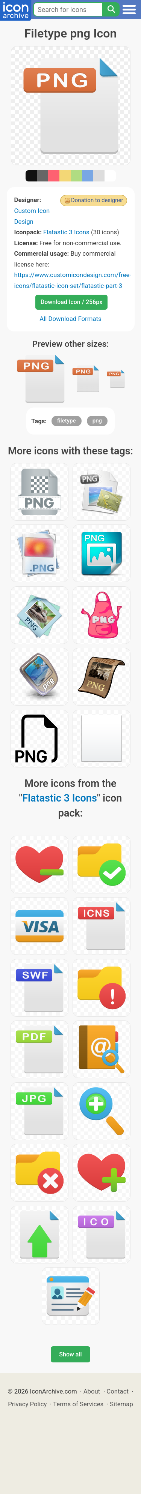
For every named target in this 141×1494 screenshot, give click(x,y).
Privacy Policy (27, 1404)
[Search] (111, 9)
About (91, 1391)
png (97, 420)
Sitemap (121, 1404)
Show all (70, 1354)
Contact (117, 1391)
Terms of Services (78, 1404)
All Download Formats (70, 318)
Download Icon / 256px (71, 302)
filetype (66, 420)
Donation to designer (97, 200)
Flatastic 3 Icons (66, 232)
